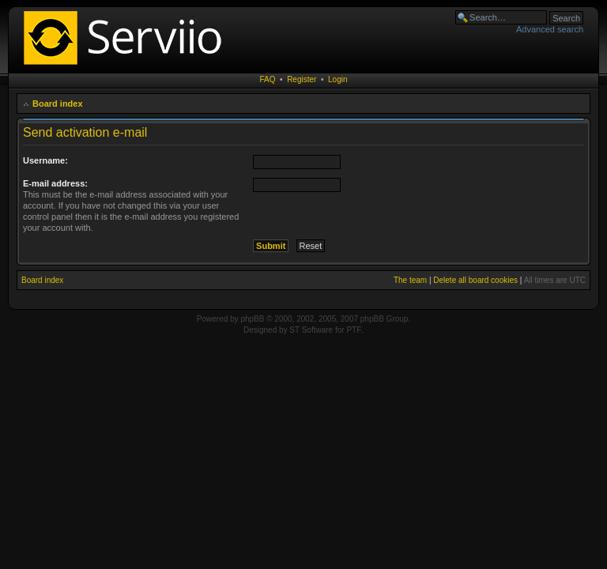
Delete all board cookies (475, 280)
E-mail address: (55, 183)
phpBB (252, 319)
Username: (45, 160)
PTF (353, 330)
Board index (57, 103)
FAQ (268, 79)
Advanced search (549, 29)
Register (301, 79)
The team (410, 280)
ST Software (311, 330)
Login (337, 79)
